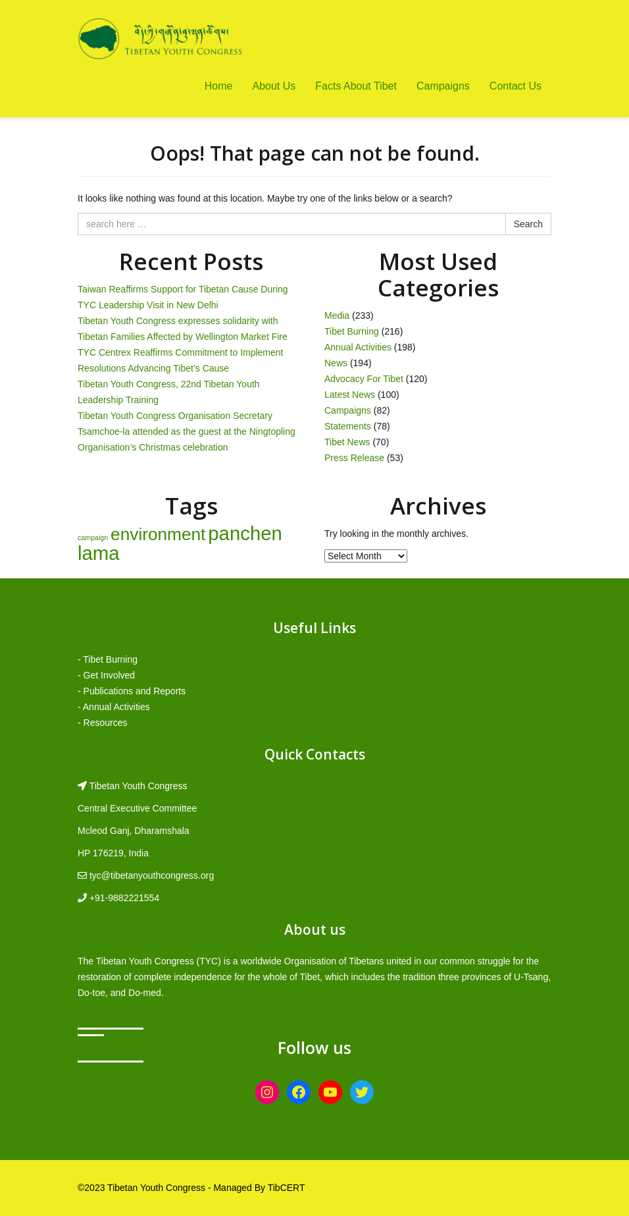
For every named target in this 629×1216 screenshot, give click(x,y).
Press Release (354, 458)
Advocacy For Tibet (363, 378)
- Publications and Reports (132, 691)
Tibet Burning (351, 331)
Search (528, 224)
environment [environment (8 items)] (158, 534)
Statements (347, 426)
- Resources (102, 722)
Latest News (349, 394)
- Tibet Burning (108, 659)
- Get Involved (106, 675)
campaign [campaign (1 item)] (93, 537)
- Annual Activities (114, 707)
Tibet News (347, 442)
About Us (273, 86)
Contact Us (515, 86)
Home (219, 86)
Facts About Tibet (356, 86)
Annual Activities (357, 347)
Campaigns (443, 86)
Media (336, 315)
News (335, 363)
